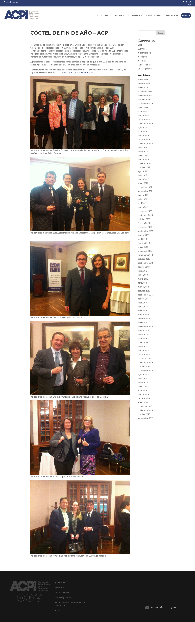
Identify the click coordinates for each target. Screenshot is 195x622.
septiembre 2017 (145, 294)
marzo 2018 (143, 286)
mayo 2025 (143, 107)
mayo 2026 (143, 79)
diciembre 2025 (145, 91)
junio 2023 (143, 151)
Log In (189, 5)
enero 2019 (143, 247)
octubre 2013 (144, 414)
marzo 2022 (143, 179)
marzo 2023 (143, 159)
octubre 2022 (144, 167)
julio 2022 (142, 175)
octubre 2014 (144, 366)
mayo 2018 (143, 278)
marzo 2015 (143, 350)
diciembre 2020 (145, 211)
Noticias (142, 60)
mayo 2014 (143, 386)
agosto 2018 (143, 267)
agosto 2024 (143, 127)
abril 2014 (142, 390)
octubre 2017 (144, 290)
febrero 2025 (144, 119)
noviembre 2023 (145, 143)
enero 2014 (143, 402)
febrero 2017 (144, 318)
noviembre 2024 (145, 123)
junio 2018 (143, 274)
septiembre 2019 (145, 231)
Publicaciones (144, 64)
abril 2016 (142, 338)
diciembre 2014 (145, 358)
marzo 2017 (143, 314)
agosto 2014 (143, 374)
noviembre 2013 (145, 410)
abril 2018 (142, 282)
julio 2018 (142, 270)
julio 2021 (142, 199)
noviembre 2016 (145, 326)
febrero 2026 (144, 83)
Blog (140, 44)
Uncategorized (145, 68)
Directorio (171, 16)
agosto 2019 (143, 235)
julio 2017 (142, 302)
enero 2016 (143, 342)
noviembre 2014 (145, 362)
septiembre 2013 (145, 418)
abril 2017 (142, 310)
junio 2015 (143, 346)
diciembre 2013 (145, 406)
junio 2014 (143, 382)
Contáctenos (153, 16)
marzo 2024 (143, 135)
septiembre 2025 (145, 103)
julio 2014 (142, 378)
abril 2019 (142, 239)
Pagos (186, 15)
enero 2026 (143, 87)
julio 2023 (142, 147)
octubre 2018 (144, 259)
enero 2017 (143, 322)
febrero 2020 (144, 223)
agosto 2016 (143, 330)
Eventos (141, 48)
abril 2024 (142, 131)
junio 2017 (143, 306)
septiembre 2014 (145, 370)
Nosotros (103, 16)
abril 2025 (142, 111)
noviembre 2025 (145, 95)
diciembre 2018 (145, 251)
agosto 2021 (143, 195)
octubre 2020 (144, 219)
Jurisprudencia (144, 52)
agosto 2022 (143, 171)
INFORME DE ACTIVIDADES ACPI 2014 (75, 72)
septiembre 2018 (145, 263)
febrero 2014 (144, 398)
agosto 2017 (143, 298)
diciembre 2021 (145, 187)
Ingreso (137, 16)
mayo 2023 (143, 155)
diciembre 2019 (145, 227)
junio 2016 (143, 334)
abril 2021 (142, 203)
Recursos (120, 16)
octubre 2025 (144, 99)
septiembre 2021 (145, 191)
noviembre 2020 (145, 215)
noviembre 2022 (145, 163)
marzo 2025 (143, 115)
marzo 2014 (143, 394)
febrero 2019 (144, 243)
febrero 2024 (144, 139)
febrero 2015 (144, 354)
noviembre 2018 (145, 255)
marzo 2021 (143, 207)
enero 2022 (143, 183)
